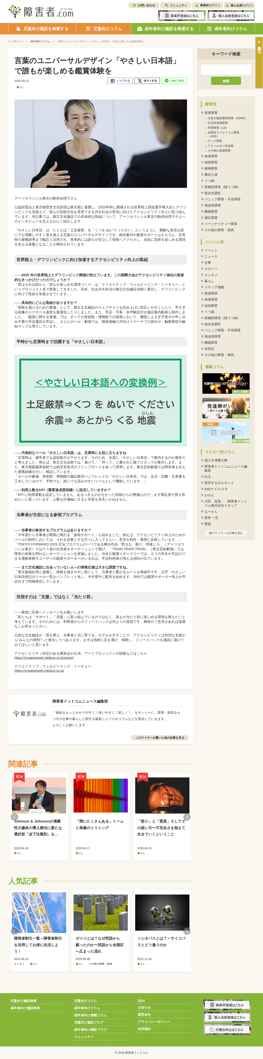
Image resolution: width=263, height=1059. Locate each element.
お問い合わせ (146, 5)
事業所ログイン (210, 5)
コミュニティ (178, 5)
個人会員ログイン (242, 5)
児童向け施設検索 (23, 1001)
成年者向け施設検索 (25, 1008)
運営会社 (144, 1014)
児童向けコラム (85, 1001)
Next (187, 817)
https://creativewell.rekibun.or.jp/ (39, 671)
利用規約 (144, 1029)
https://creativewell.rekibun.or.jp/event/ (44, 658)
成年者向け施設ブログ (90, 1029)
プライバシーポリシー (154, 1022)
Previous (14, 817)
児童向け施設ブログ (89, 1022)
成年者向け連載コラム (90, 1015)
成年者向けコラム (87, 1008)
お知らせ (144, 1007)
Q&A (141, 1000)
